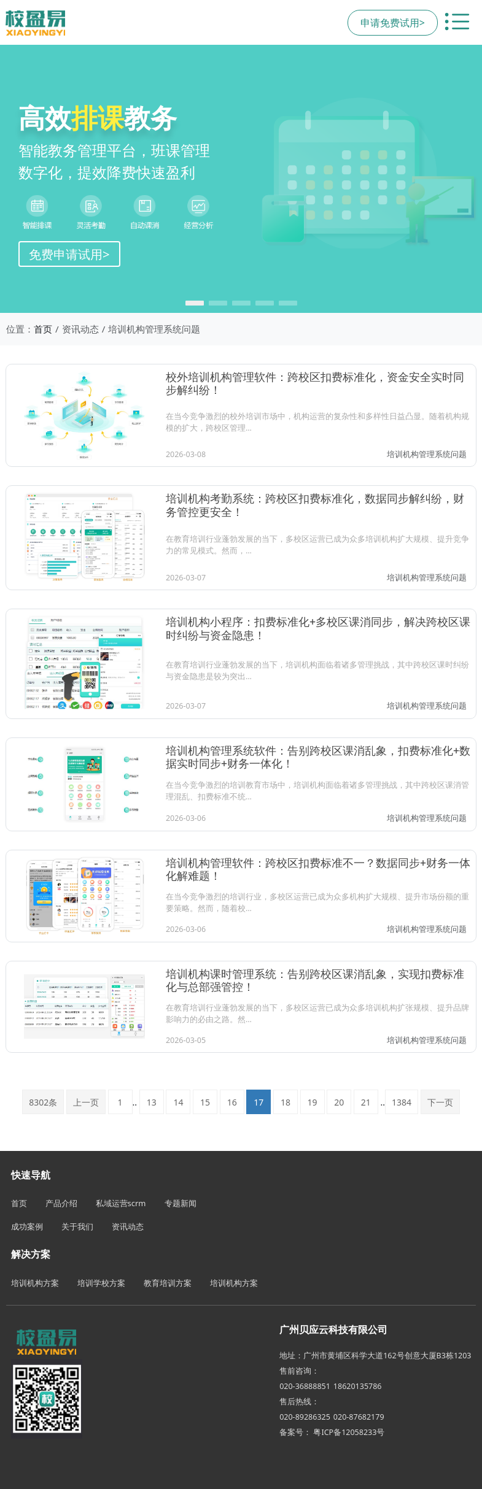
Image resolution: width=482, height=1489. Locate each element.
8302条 (43, 1102)
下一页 (440, 1102)
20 (339, 1102)
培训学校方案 (101, 1282)
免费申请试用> (69, 254)
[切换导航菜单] (457, 23)
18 (285, 1102)
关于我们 (77, 1226)
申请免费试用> (392, 22)
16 (232, 1102)
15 (205, 1102)
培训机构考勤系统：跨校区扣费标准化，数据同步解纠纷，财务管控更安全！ (315, 504)
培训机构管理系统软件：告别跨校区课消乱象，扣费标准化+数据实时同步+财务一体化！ (318, 757)
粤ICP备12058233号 (348, 1432)
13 (152, 1102)
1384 (401, 1102)
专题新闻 (180, 1203)
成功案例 (27, 1226)
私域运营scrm (121, 1203)
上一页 (86, 1102)
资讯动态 (128, 1226)
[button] (194, 303)
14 (178, 1102)
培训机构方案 (35, 1282)
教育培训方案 (168, 1282)
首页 (43, 329)
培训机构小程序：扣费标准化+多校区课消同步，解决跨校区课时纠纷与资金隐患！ (318, 628)
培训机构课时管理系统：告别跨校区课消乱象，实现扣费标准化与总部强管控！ (315, 980)
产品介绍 (61, 1203)
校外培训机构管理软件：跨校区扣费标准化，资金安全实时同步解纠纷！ (315, 383)
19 (312, 1102)
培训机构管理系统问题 (427, 454)
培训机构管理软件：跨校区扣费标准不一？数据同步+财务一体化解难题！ (318, 869)
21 (366, 1102)
